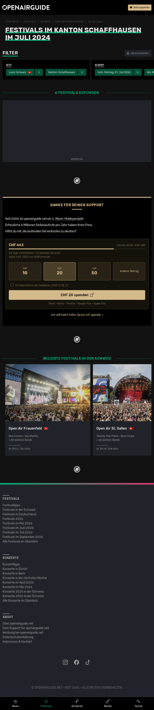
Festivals (29, 22)
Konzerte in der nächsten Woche (25, 578)
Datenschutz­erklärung (18, 637)
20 (60, 271)
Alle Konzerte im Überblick (20, 600)
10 (25, 271)
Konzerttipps (11, 564)
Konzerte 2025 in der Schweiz (23, 591)
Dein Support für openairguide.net (26, 628)
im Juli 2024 (95, 22)
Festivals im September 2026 (23, 537)
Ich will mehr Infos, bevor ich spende (76, 315)
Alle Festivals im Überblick (20, 541)
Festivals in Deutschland (19, 514)
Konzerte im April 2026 (18, 582)
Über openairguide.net (18, 623)
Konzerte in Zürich (15, 569)
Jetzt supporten (139, 7)
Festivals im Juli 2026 (18, 532)
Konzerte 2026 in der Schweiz (23, 596)
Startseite (12, 22)
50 (94, 271)
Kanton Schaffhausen (69, 22)
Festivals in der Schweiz (19, 510)
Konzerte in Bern (14, 573)
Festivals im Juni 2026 (18, 528)
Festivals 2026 (13, 519)
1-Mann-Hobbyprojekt (67, 219)
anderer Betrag (129, 271)
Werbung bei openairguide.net (23, 632)
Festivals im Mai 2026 (17, 523)
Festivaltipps (11, 505)
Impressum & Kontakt (17, 642)
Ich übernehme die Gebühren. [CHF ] (39, 285)
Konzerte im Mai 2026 (17, 587)
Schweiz (46, 22)
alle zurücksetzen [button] (138, 53)
